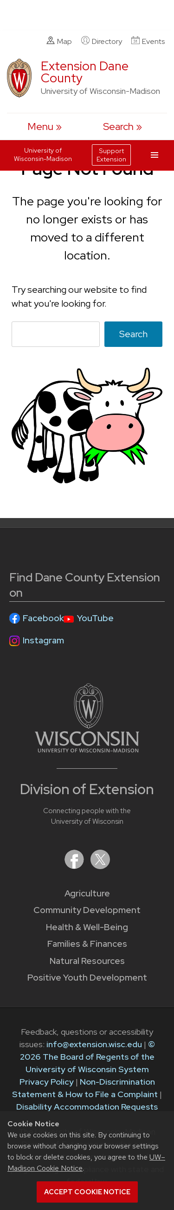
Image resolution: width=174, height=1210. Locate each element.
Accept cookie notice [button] (87, 1192)
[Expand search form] (122, 126)
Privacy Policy (46, 1081)
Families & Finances (87, 944)
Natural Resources (87, 961)
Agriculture (87, 893)
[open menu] (44, 126)
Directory (101, 41)
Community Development (87, 910)
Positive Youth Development (87, 977)
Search (133, 334)
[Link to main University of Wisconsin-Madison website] (87, 749)
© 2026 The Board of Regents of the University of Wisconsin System (87, 1056)
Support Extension (111, 155)
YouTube (95, 618)
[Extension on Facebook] (75, 866)
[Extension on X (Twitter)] (100, 866)
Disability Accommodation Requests (87, 1106)
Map (59, 41)
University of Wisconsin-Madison (43, 154)
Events (148, 41)
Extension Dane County (85, 72)
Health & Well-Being (87, 927)
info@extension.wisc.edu (94, 1044)
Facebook (43, 618)
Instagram (43, 640)
